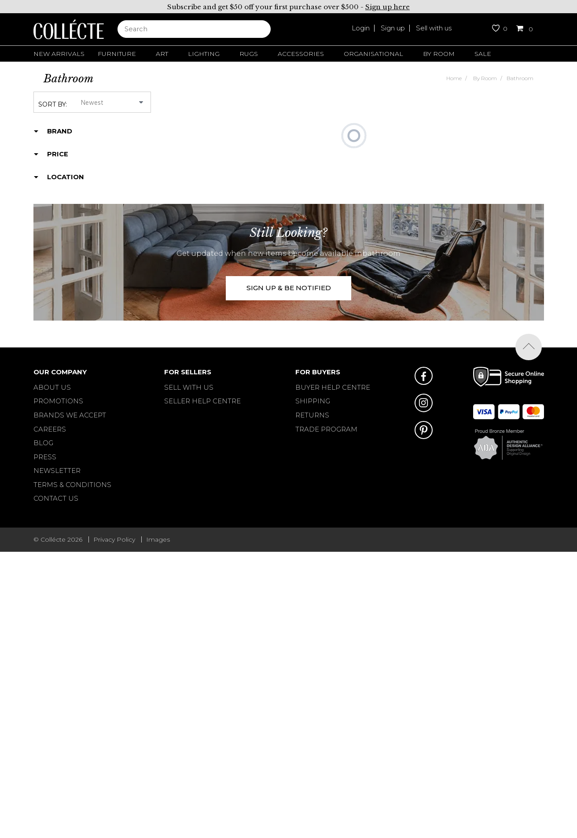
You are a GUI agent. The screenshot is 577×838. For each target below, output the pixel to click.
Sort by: (52, 104)
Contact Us (55, 498)
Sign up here (387, 7)
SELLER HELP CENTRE (202, 401)
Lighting (204, 54)
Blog (43, 443)
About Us (52, 387)
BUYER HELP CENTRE (332, 387)
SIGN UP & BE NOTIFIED (288, 288)
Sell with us (434, 28)
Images (158, 539)
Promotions (58, 401)
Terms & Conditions (72, 484)
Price (57, 154)
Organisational (373, 54)
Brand (59, 131)
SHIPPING (312, 401)
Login (361, 28)
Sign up (393, 28)
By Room (439, 54)
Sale (482, 54)
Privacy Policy (114, 539)
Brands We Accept (69, 415)
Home (454, 78)
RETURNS (312, 415)
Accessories (301, 54)
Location (65, 177)
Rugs (248, 54)
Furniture (117, 54)
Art (162, 54)
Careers (49, 429)
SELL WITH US (188, 387)
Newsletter (57, 470)
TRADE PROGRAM (326, 429)
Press (44, 457)
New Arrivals (59, 54)
